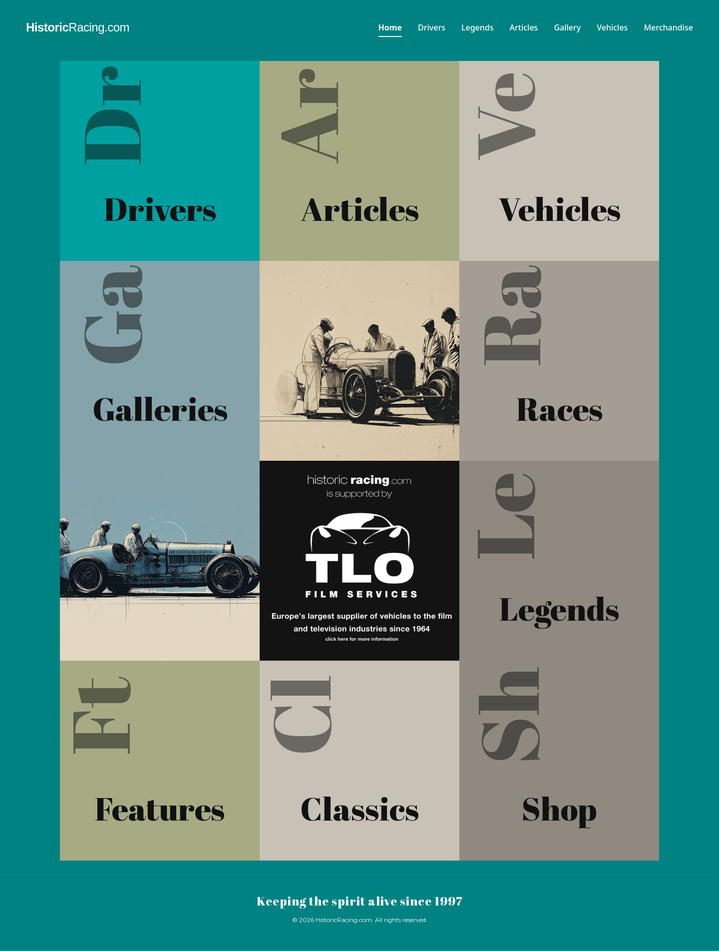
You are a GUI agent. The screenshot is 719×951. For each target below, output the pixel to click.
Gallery (567, 27)
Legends (477, 27)
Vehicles (612, 27)
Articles (524, 27)
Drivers (431, 27)
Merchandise (668, 27)
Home (390, 27)
